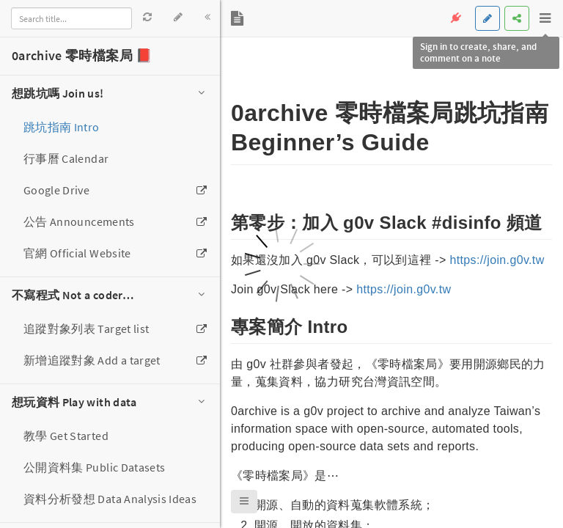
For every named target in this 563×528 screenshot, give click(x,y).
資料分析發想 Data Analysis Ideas (109, 498)
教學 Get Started (65, 435)
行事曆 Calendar (65, 158)
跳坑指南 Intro (61, 127)
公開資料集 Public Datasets (94, 467)
